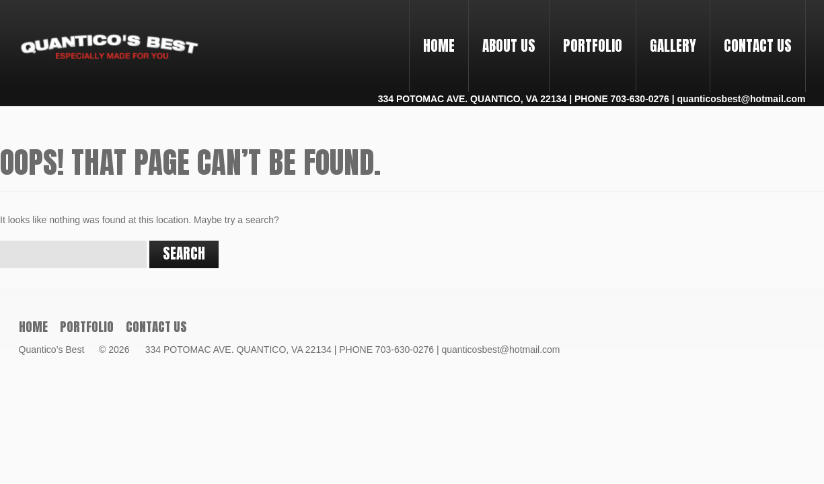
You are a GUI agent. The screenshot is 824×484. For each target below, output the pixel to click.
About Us (508, 45)
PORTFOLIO (587, 33)
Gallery (673, 45)
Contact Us (758, 45)
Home (439, 45)
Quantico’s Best (58, 349)
